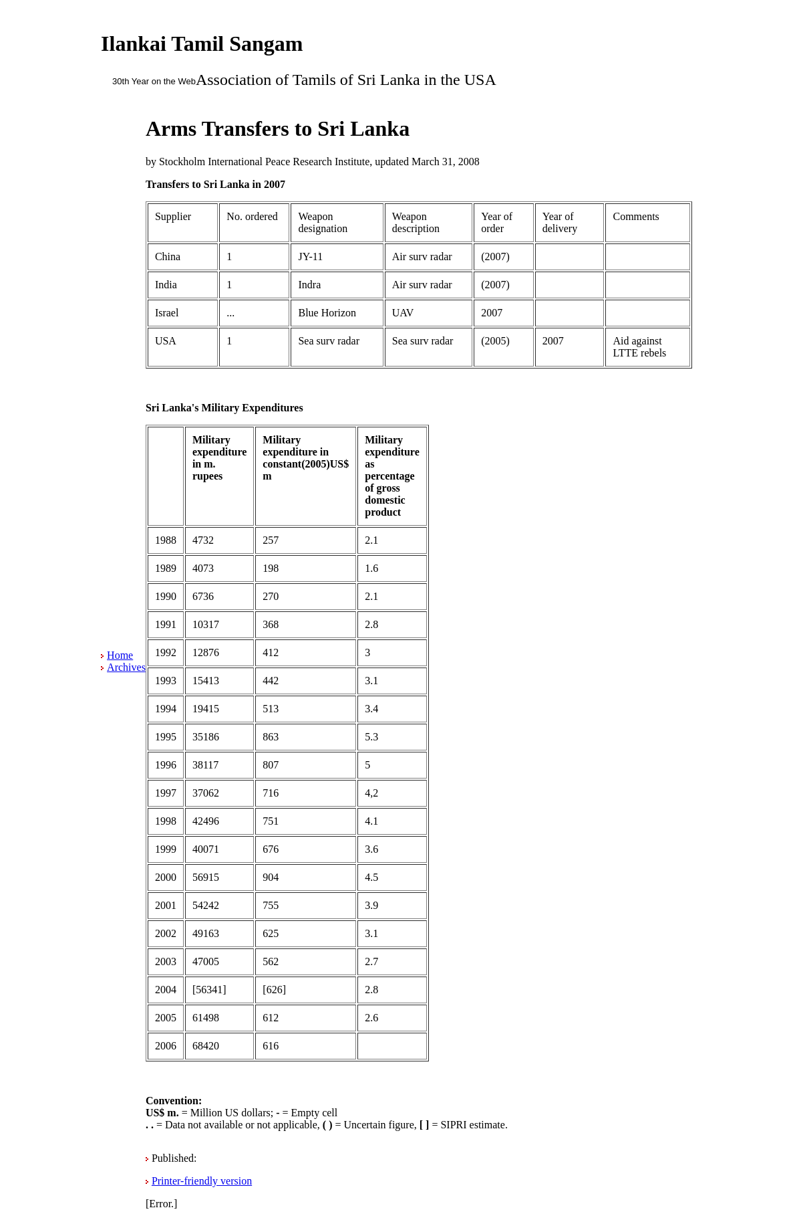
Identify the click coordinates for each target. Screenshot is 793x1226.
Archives (126, 667)
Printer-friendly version (202, 1181)
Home (120, 655)
